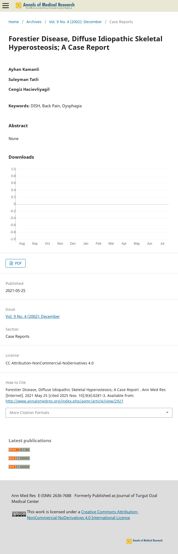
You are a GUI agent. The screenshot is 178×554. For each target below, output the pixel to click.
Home (14, 21)
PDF (18, 263)
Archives (34, 21)
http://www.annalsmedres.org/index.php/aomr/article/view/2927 (64, 401)
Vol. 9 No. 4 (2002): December (75, 21)
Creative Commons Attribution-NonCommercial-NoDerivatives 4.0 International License (83, 514)
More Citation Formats (29, 412)
